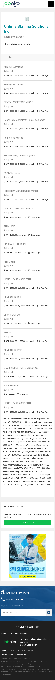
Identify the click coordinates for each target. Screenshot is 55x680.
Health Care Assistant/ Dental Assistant (24, 120)
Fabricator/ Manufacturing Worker (21, 190)
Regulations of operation (10, 651)
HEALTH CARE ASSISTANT (17, 279)
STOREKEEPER (11, 385)
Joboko (11, 4)
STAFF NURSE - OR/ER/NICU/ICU (21, 368)
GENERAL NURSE (13, 297)
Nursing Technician (13, 67)
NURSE (7, 332)
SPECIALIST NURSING (15, 244)
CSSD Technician (12, 173)
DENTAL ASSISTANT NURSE (18, 102)
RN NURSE (9, 226)
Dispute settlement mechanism (13, 655)
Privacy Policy (27, 651)
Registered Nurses (13, 137)
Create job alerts (27, 522)
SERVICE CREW (12, 314)
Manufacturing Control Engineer (20, 155)
